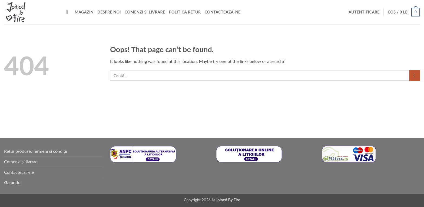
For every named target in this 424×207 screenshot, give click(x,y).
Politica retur (185, 12)
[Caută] (68, 12)
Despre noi (109, 12)
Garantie (12, 182)
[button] (364, 12)
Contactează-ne (222, 12)
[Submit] (414, 75)
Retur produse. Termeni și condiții (35, 151)
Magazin (84, 12)
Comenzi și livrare (145, 12)
